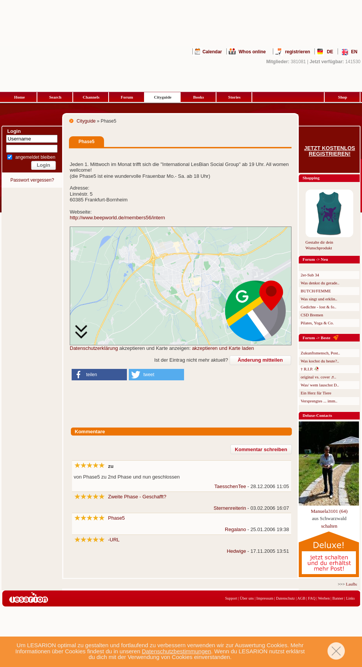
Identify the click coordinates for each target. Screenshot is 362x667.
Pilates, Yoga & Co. (317, 323)
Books (198, 97)
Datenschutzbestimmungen (176, 651)
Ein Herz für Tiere (316, 393)
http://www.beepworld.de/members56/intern (117, 217)
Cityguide (162, 97)
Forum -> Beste (316, 337)
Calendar (212, 51)
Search (55, 97)
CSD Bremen (312, 315)
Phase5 (116, 518)
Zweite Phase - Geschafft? (137, 496)
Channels (91, 97)
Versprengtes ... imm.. (319, 401)
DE (330, 51)
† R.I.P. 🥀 (310, 369)
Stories (234, 97)
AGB (301, 598)
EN (354, 51)
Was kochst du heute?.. (320, 361)
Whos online (252, 51)
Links (350, 598)
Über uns (246, 598)
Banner (337, 598)
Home (19, 97)
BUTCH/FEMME (316, 291)
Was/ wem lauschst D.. (320, 385)
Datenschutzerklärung (94, 348)
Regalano (235, 529)
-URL (114, 540)
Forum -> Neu (315, 259)
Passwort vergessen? (32, 180)
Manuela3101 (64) (329, 511)
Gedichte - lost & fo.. (318, 307)
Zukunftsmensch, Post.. (320, 353)
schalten (329, 526)
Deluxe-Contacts (317, 415)
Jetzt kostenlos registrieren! (329, 151)
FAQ (311, 598)
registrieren (297, 51)
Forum (127, 97)
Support (231, 598)
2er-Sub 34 (310, 275)
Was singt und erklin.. (319, 299)
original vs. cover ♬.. (318, 377)
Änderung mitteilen (260, 360)
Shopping (311, 178)
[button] (99, 374)
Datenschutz (285, 598)
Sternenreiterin (229, 508)
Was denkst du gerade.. (320, 283)
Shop (342, 97)
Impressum (264, 598)
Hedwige (236, 551)
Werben (324, 598)
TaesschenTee (230, 486)
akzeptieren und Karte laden (223, 348)
